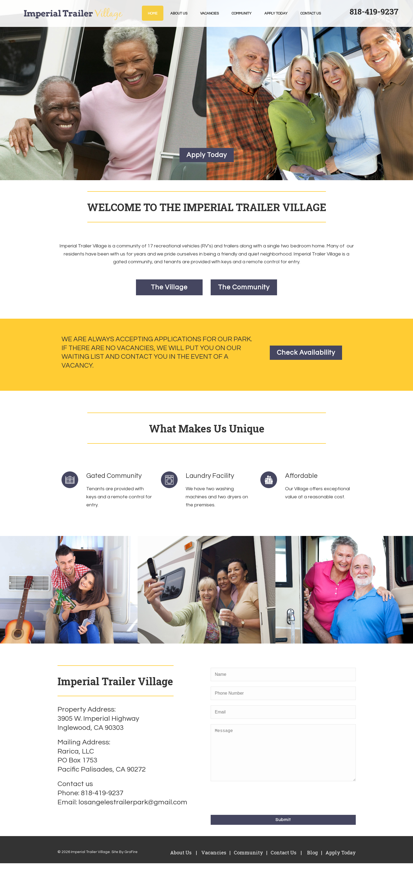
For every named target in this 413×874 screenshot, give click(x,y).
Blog (312, 863)
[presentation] (251, 807)
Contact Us (310, 13)
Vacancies (209, 13)
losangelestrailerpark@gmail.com (132, 802)
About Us (178, 13)
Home (152, 13)
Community (242, 13)
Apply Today (276, 13)
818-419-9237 (374, 11)
